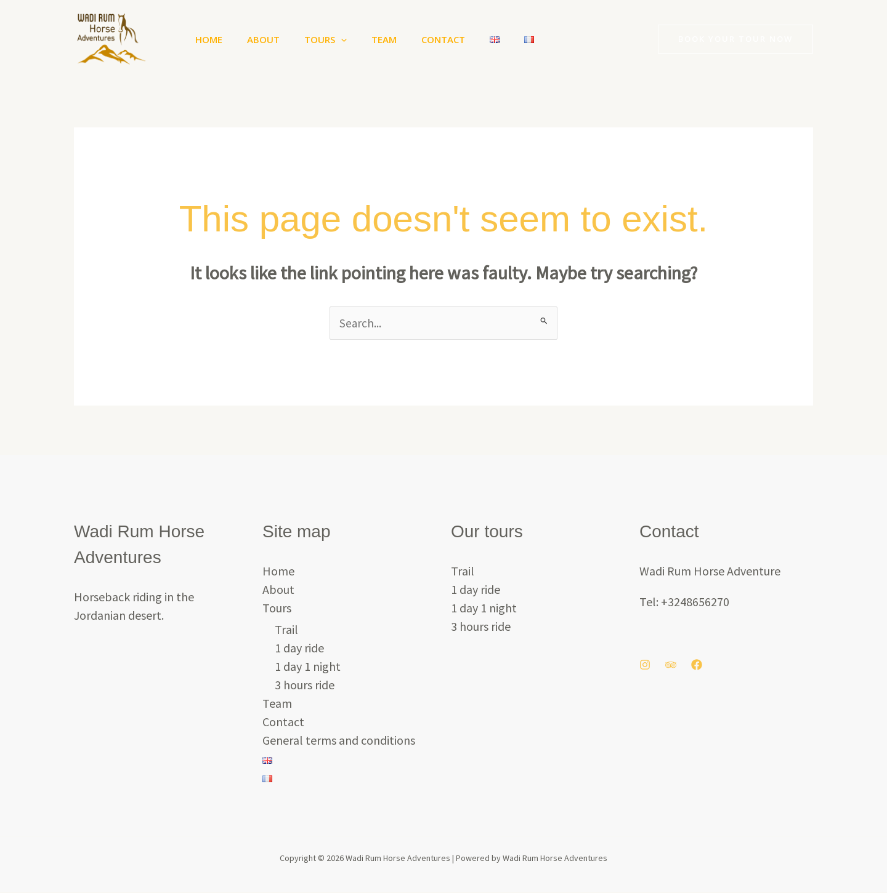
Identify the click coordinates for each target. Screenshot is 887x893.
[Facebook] (696, 665)
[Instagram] (644, 665)
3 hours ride (304, 686)
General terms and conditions (338, 741)
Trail (286, 630)
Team (362, 39)
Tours (310, 39)
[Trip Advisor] (670, 665)
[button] (325, 39)
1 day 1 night (308, 667)
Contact (415, 39)
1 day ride (299, 649)
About (254, 39)
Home (205, 39)
